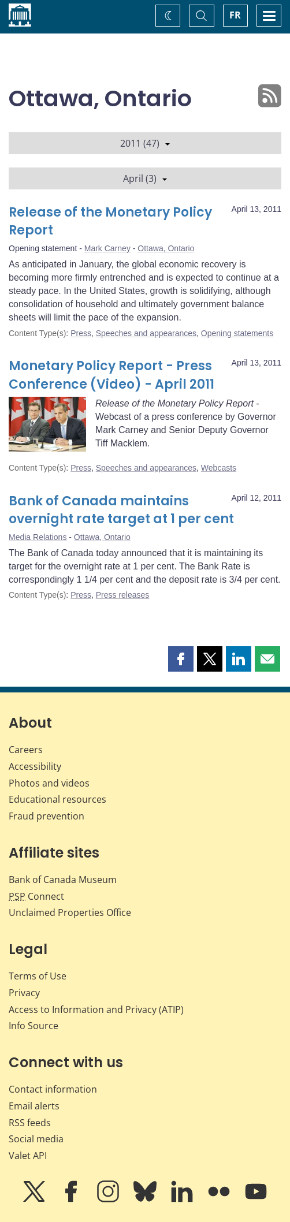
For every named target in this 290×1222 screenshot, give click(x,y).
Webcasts (218, 467)
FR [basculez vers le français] (235, 15)
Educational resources (57, 799)
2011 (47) (145, 143)
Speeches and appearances (146, 333)
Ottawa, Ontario (165, 248)
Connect (36, 896)
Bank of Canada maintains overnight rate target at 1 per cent (121, 510)
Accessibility (35, 766)
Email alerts (34, 1106)
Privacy (24, 992)
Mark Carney (107, 248)
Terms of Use (37, 976)
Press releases (123, 594)
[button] (181, 659)
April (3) (145, 178)
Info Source (33, 1025)
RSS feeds (30, 1122)
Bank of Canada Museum (63, 879)
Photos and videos (49, 783)
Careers (26, 749)
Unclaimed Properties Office (70, 912)
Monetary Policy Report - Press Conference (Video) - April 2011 (111, 375)
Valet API (28, 1155)
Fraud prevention (46, 816)
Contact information (53, 1089)
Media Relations (37, 537)
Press (80, 333)
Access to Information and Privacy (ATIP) (96, 1009)
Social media (36, 1138)
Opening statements (237, 333)
